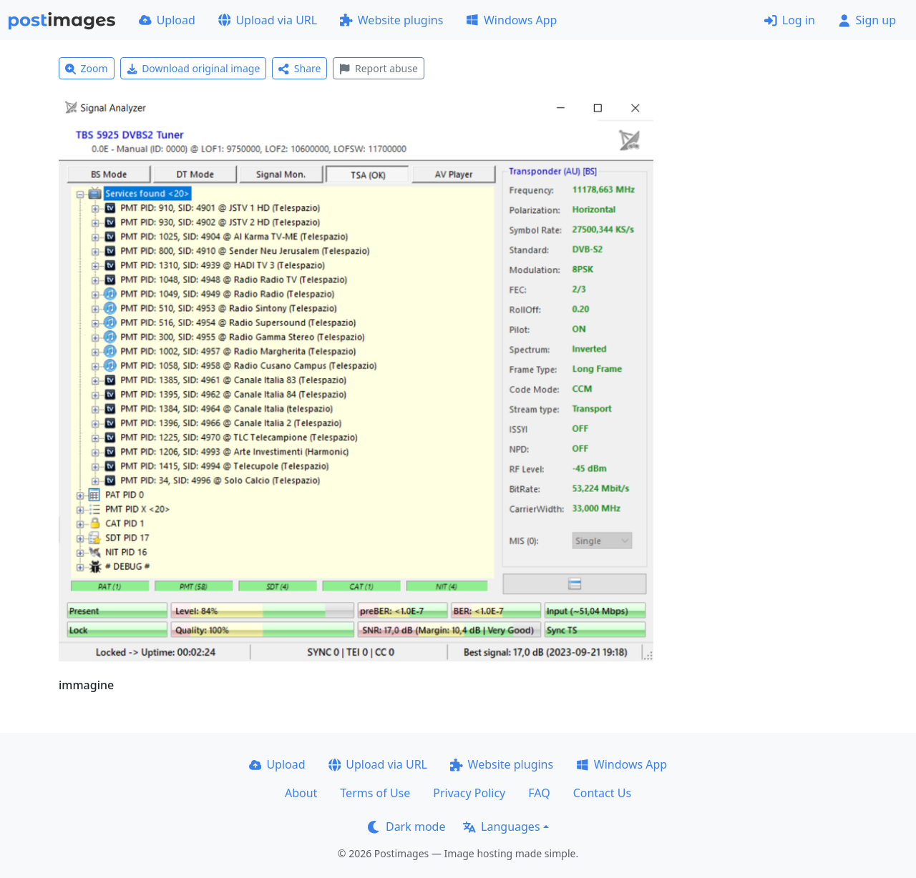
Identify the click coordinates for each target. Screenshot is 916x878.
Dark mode (406, 826)
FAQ (539, 793)
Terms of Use (375, 793)
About (301, 793)
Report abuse (378, 68)
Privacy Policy (469, 793)
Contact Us (602, 793)
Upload (167, 20)
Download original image (193, 68)
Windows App (511, 20)
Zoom (86, 68)
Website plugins (391, 20)
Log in (789, 20)
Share (299, 68)
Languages (501, 826)
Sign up (867, 20)
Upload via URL (267, 20)
